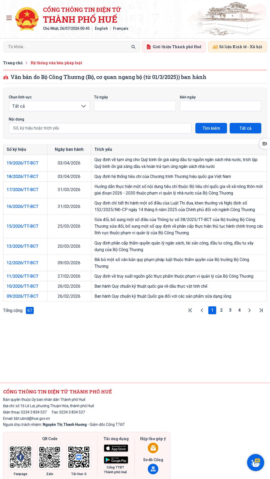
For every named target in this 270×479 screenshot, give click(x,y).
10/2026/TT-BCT (22, 286)
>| (261, 310)
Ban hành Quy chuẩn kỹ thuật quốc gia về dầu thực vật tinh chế (150, 286)
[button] (264, 143)
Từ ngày (101, 97)
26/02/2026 (69, 286)
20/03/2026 (69, 246)
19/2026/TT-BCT (22, 163)
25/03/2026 (69, 226)
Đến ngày (188, 97)
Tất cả (245, 128)
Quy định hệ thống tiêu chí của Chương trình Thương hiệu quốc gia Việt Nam (162, 176)
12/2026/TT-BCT (22, 262)
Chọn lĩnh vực (20, 97)
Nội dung (16, 119)
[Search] (72, 46)
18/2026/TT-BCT (22, 176)
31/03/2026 (69, 189)
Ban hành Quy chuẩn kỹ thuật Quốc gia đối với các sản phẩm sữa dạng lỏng (162, 296)
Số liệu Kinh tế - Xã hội (237, 46)
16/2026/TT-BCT (22, 206)
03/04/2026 (69, 163)
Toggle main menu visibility (9, 16)
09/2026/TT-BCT (22, 296)
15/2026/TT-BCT (22, 226)
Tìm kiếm (211, 128)
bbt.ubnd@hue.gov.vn (32, 418)
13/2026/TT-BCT (22, 246)
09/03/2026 (69, 262)
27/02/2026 (69, 276)
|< (190, 310)
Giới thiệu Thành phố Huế (173, 46)
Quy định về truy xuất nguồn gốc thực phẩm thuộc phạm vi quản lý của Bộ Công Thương (173, 276)
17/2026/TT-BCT (22, 189)
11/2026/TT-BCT (22, 276)
